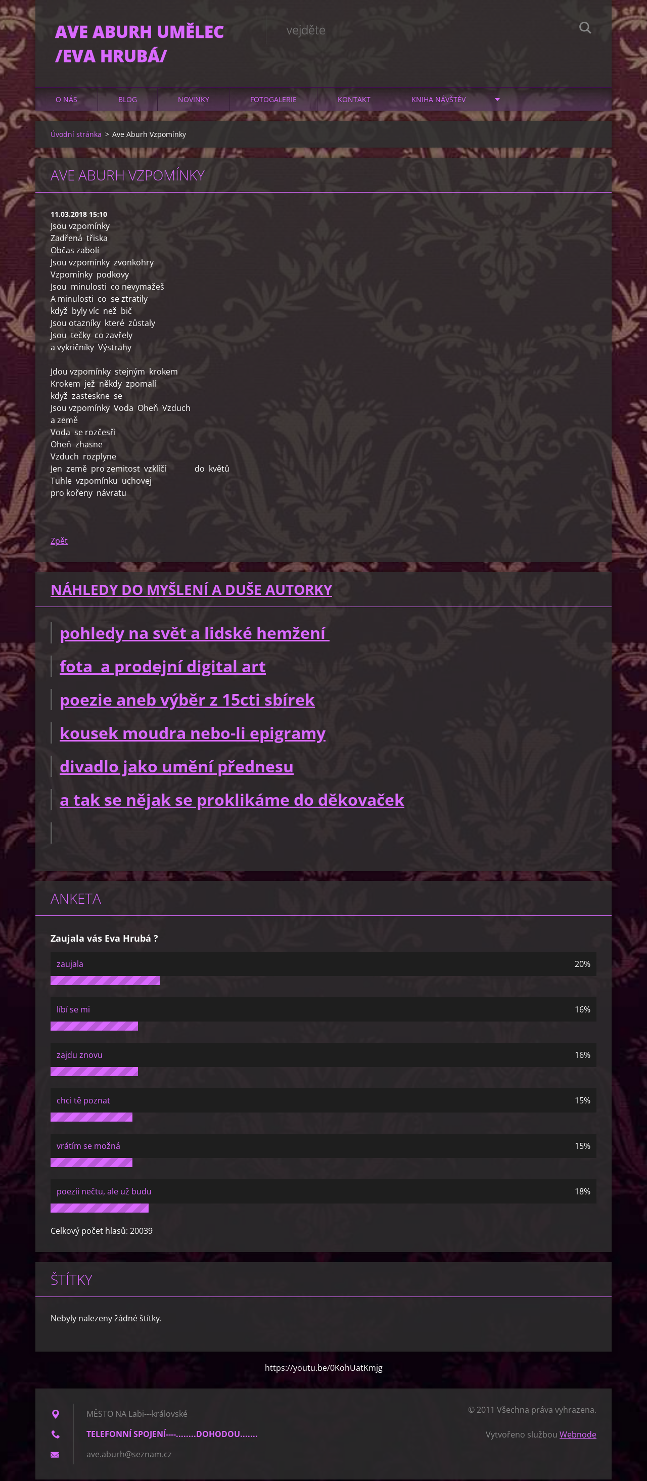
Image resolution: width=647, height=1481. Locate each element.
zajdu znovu (80, 1056)
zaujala (70, 965)
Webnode (578, 1436)
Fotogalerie (273, 101)
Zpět (59, 542)
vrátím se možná (88, 1147)
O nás (66, 101)
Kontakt (354, 101)
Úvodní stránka (76, 136)
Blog (127, 101)
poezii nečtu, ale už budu (104, 1192)
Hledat (585, 29)
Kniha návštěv (438, 101)
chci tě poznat (83, 1101)
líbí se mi (73, 1010)
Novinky (193, 101)
